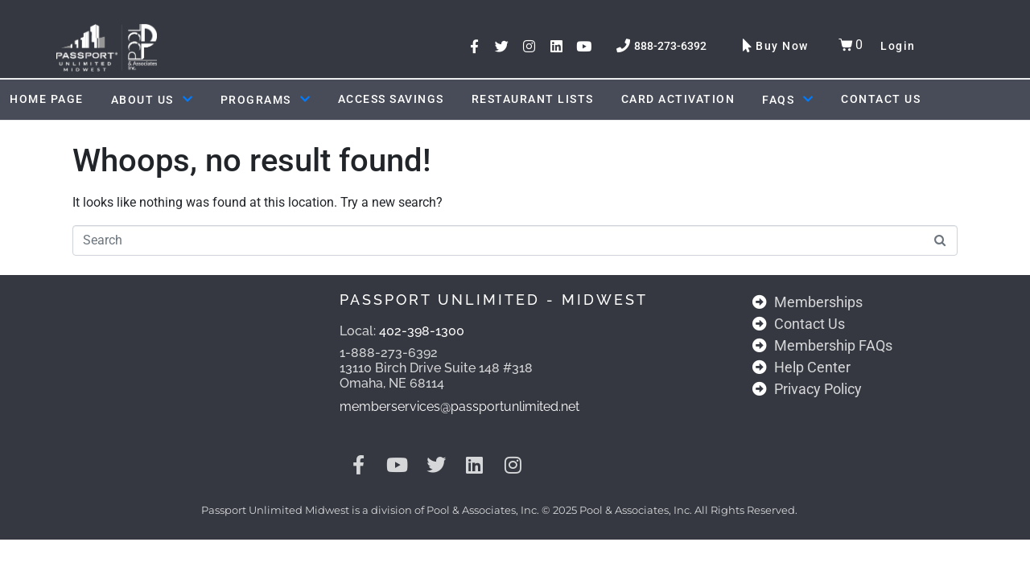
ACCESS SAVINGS (391, 98)
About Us (152, 99)
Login (898, 45)
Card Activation (678, 98)
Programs (265, 99)
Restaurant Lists (533, 98)
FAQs (788, 99)
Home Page (47, 98)
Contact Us (881, 98)
